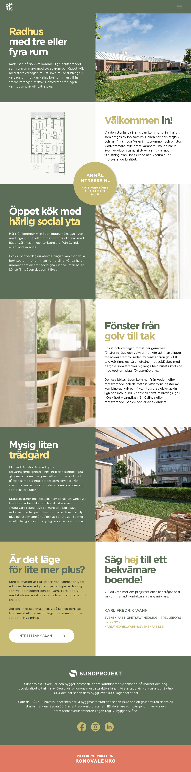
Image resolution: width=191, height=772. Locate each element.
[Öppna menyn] (179, 7)
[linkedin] (109, 727)
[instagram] (95, 727)
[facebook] (81, 727)
